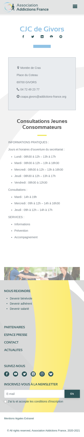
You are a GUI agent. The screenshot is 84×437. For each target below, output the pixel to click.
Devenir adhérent (21, 303)
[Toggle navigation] (75, 7)
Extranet (29, 418)
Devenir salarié (19, 308)
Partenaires (14, 327)
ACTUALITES (13, 350)
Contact (11, 342)
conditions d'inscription (48, 401)
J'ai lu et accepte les (35, 401)
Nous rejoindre (17, 291)
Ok (72, 393)
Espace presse (15, 335)
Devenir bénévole (21, 298)
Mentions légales (14, 418)
